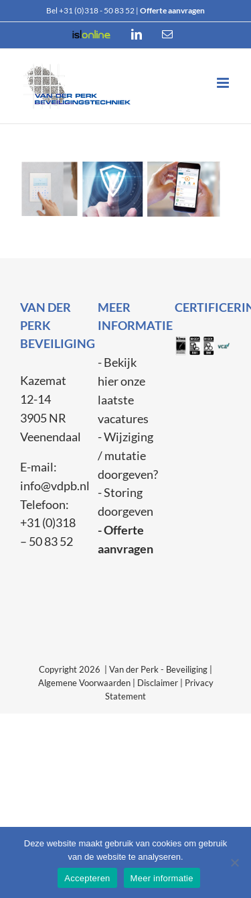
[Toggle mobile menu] (224, 83)
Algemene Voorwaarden (84, 682)
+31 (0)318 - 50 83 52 (97, 10)
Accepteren (87, 878)
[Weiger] (234, 862)
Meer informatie (162, 878)
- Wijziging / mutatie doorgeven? (128, 455)
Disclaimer (157, 682)
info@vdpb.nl (55, 485)
